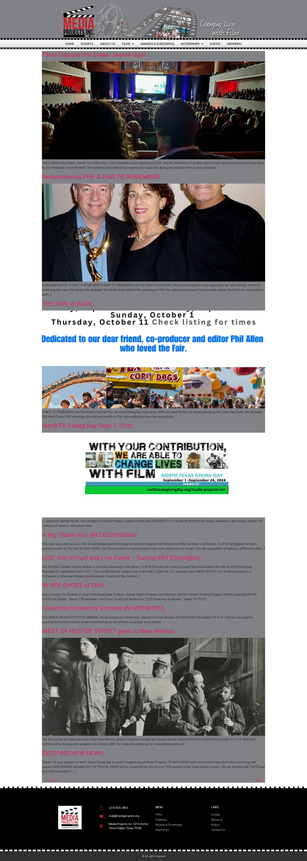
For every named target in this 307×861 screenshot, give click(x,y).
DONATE (87, 43)
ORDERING (234, 43)
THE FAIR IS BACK (67, 303)
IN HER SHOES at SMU (73, 585)
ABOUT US (107, 43)
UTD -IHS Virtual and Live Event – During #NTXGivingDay (121, 557)
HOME (69, 43)
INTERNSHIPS (192, 43)
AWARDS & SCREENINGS (157, 43)
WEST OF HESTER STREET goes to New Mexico (108, 631)
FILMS (128, 43)
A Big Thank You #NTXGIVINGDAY (90, 535)
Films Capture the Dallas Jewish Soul (93, 54)
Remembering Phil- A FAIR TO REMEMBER (101, 177)
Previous (50, 780)
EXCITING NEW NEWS (72, 753)
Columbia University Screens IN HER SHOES (103, 608)
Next (260, 780)
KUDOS (215, 43)
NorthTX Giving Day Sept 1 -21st (87, 425)
